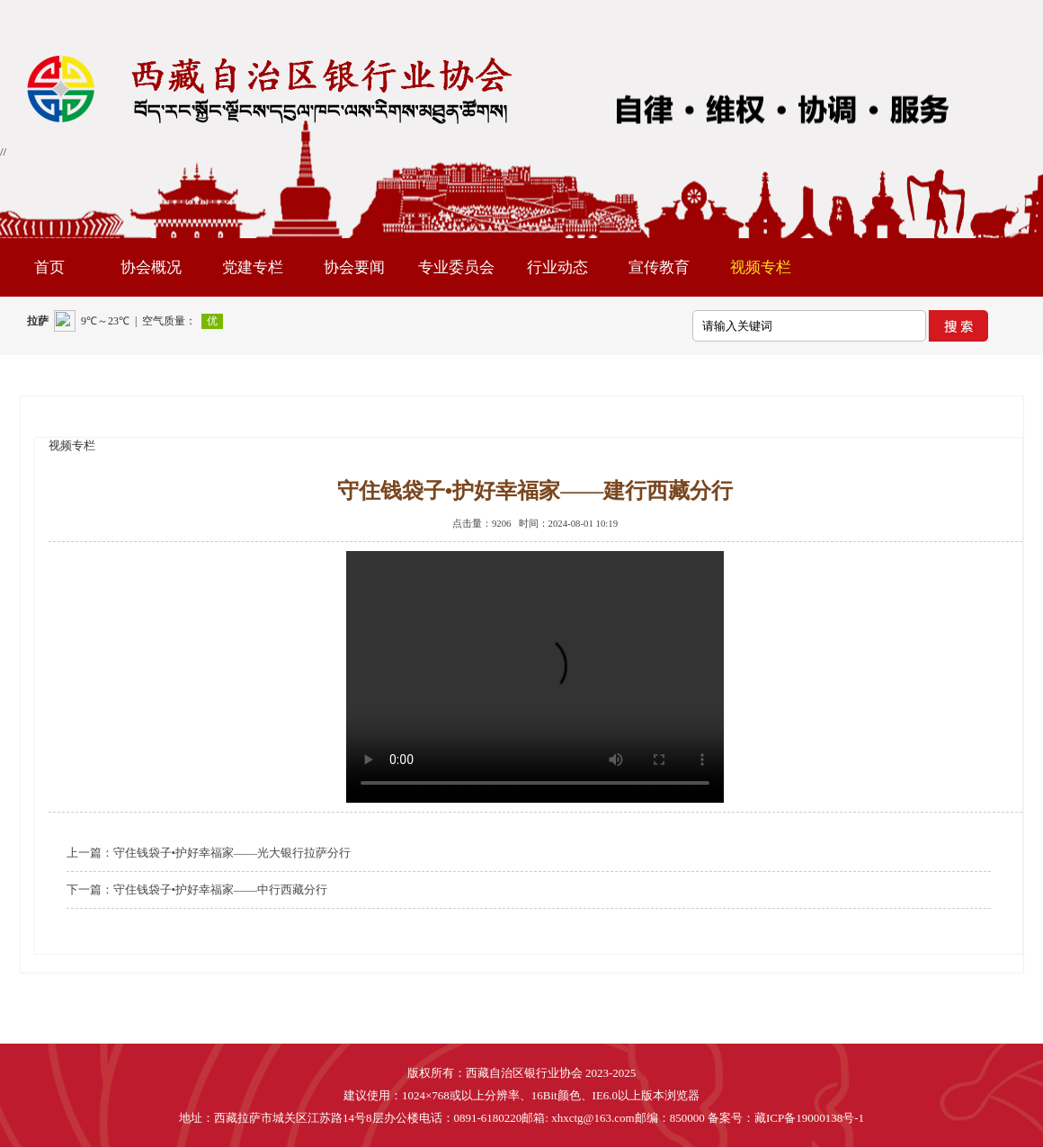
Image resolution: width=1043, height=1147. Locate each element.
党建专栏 (252, 267)
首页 (49, 267)
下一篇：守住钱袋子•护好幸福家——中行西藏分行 (197, 889)
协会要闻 (354, 267)
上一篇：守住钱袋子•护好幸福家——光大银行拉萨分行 (209, 852)
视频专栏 (760, 267)
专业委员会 (456, 267)
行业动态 (557, 267)
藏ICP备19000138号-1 (809, 1118)
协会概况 (151, 267)
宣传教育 (659, 267)
